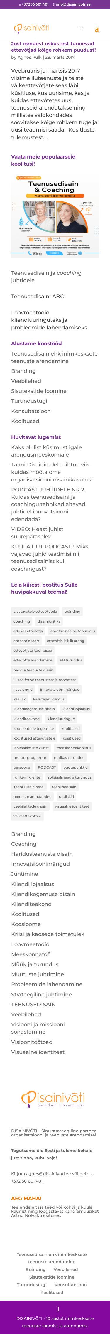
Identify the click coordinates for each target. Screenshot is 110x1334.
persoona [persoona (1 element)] (21, 767)
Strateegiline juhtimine (41, 994)
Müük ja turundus (34, 964)
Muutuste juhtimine (37, 974)
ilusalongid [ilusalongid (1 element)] (23, 689)
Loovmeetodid (30, 944)
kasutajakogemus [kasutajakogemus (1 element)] (49, 699)
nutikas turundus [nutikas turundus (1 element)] (69, 757)
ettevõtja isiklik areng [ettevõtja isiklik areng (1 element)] (65, 641)
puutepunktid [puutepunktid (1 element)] (75, 767)
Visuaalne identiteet (38, 1052)
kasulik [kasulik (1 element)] (19, 699)
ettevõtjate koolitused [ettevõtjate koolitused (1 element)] (32, 650)
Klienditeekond (31, 904)
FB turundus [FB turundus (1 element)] (71, 660)
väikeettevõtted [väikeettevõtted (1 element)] (27, 816)
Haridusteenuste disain (42, 854)
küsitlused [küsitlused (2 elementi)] (72, 738)
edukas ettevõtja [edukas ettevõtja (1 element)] (28, 631)
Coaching (23, 844)
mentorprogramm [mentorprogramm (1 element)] (29, 757)
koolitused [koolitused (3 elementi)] (70, 728)
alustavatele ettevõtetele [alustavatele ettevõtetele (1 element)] (35, 611)
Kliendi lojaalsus (32, 884)
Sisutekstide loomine (39, 391)
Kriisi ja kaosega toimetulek (47, 934)
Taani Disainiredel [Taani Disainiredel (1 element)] (28, 787)
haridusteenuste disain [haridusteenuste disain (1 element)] (33, 670)
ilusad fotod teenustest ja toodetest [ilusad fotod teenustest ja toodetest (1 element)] (44, 680)
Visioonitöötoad (32, 1042)
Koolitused (25, 421)
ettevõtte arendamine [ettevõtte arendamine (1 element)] (32, 660)
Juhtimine (24, 874)
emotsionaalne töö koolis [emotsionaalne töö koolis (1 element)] (72, 631)
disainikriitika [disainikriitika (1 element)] (49, 621)
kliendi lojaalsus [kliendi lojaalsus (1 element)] (76, 709)
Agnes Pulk (30, 57)
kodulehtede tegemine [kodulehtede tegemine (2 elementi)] (33, 728)
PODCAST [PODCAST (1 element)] (47, 767)
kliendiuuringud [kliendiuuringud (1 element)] (61, 719)
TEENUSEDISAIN (33, 1004)
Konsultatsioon (31, 411)
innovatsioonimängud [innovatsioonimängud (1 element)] (59, 689)
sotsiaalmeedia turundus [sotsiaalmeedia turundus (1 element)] (70, 777)
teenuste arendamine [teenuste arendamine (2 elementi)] (32, 796)
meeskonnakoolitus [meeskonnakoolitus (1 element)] (73, 748)
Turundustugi (29, 401)
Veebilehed (26, 381)
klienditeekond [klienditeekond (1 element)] (26, 719)
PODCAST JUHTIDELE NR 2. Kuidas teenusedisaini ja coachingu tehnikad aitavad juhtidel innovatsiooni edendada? (48, 504)
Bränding (23, 371)
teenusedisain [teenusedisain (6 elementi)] (64, 787)
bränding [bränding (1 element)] (72, 611)
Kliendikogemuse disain (43, 894)
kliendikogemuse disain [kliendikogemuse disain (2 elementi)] (34, 709)
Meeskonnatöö (30, 954)
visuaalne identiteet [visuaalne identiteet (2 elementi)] (72, 806)
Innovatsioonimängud (40, 864)
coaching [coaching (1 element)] (21, 621)
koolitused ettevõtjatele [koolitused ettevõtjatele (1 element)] (34, 738)
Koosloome (26, 924)
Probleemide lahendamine (46, 984)
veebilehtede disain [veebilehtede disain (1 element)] (30, 806)
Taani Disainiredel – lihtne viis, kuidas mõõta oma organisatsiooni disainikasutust (52, 472)
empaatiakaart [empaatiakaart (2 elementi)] (26, 641)
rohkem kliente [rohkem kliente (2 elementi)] (26, 777)
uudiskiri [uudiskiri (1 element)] (66, 796)
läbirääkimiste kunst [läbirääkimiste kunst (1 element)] (31, 748)
